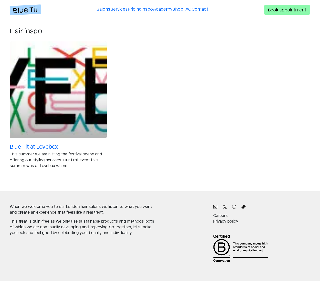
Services (111, 9)
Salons (92, 9)
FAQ (195, 9)
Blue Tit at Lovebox (34, 146)
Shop (182, 9)
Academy (164, 9)
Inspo (145, 9)
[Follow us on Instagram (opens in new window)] (215, 206)
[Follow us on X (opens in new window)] (225, 206)
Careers (220, 215)
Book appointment (287, 9)
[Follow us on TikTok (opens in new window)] (243, 206)
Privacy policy (225, 221)
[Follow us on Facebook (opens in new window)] (234, 206)
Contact (211, 9)
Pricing (130, 9)
